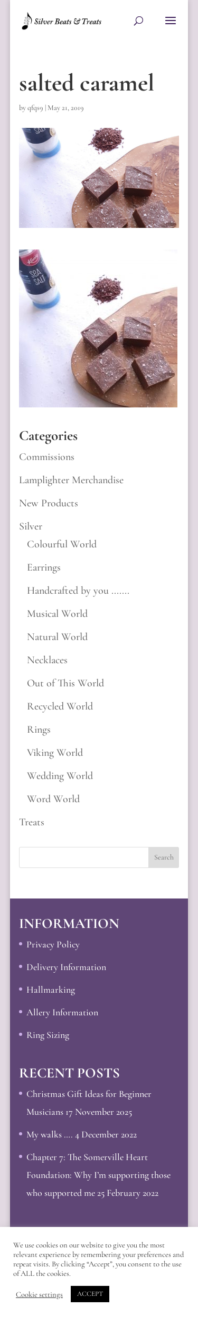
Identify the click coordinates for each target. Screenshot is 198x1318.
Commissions (46, 457)
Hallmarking (50, 989)
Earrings (44, 567)
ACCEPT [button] (90, 1294)
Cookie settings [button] (39, 1294)
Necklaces (47, 660)
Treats (31, 822)
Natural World (57, 637)
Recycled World (60, 706)
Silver (30, 526)
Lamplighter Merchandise (71, 480)
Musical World (57, 613)
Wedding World (60, 776)
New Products (48, 503)
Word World (53, 799)
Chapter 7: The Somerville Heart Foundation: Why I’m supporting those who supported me (98, 1175)
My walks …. (49, 1134)
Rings (39, 729)
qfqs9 (35, 107)
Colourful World (62, 544)
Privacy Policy (53, 944)
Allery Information (62, 1012)
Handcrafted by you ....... (78, 590)
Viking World (55, 752)
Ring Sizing (47, 1035)
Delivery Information (66, 967)
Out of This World (65, 683)
